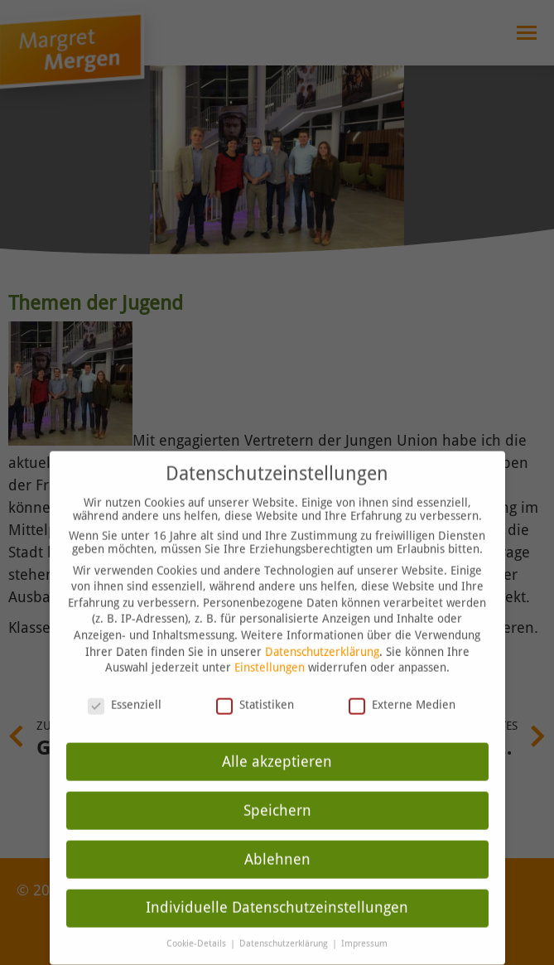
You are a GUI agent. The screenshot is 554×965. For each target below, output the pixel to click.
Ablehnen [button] (277, 825)
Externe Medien (402, 670)
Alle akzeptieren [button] (277, 727)
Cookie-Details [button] (197, 910)
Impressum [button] (364, 910)
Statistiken (255, 670)
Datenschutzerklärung (322, 617)
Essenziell (124, 670)
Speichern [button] (277, 776)
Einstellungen (269, 633)
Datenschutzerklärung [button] (284, 910)
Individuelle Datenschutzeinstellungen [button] (277, 874)
